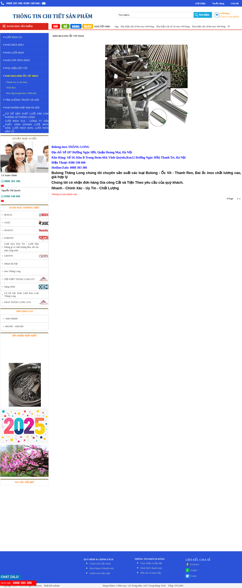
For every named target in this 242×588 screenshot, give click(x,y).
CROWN (8, 255)
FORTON (8, 238)
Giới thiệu (200, 3)
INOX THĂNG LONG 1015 (17, 302)
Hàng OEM (9, 286)
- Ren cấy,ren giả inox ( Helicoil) (20, 93)
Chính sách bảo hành (100, 563)
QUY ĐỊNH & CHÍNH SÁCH (98, 559)
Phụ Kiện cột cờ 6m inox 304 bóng (139, 26)
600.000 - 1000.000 (14, 326)
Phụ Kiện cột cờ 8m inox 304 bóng (210, 26)
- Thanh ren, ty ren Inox (16, 82)
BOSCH (8, 214)
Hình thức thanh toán (151, 568)
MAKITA (8, 230)
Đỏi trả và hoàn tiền (150, 572)
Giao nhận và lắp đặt (151, 563)
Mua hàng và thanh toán (101, 568)
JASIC (7, 222)
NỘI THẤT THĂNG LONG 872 (19, 279)
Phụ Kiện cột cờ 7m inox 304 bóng (174, 26)
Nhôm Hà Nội (11, 263)
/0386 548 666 (31, 3)
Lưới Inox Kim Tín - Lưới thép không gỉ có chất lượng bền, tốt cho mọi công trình (21, 247)
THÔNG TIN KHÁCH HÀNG (150, 559)
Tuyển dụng (218, 3)
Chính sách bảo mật (99, 573)
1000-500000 (11, 318)
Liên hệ (235, 3)
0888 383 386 (14, 3)
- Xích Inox (10, 87)
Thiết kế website (51, 585)
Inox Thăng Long (12, 271)
